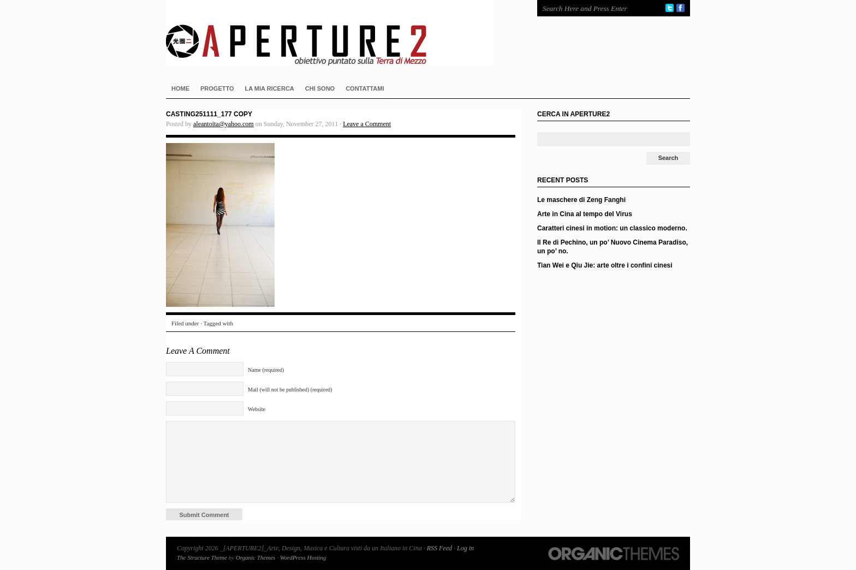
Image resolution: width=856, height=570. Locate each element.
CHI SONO (320, 88)
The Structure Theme (202, 557)
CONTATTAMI (365, 88)
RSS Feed (439, 548)
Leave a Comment (367, 124)
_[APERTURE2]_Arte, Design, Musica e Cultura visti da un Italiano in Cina (340, 33)
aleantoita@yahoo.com (223, 124)
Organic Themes (256, 557)
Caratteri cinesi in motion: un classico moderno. (612, 228)
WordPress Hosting (303, 557)
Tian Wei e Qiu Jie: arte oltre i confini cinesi (605, 265)
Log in (465, 548)
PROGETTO (217, 88)
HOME (180, 88)
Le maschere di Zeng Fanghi (581, 200)
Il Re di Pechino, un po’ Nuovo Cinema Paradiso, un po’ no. (612, 247)
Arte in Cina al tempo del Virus (584, 214)
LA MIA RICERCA (269, 88)
